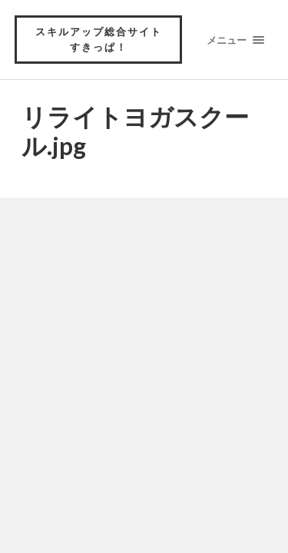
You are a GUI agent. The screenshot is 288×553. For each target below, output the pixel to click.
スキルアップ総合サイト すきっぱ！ (104, 39)
